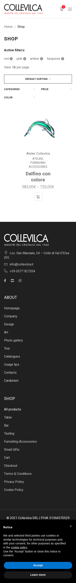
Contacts (10, 372)
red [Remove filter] (6, 58)
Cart (7, 458)
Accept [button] (38, 565)
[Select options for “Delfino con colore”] (38, 197)
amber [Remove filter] (34, 58)
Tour (7, 348)
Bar (6, 425)
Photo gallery (13, 340)
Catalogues (12, 356)
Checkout (10, 466)
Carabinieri (11, 380)
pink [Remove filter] (19, 58)
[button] (70, 526)
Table (8, 417)
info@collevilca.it (21, 264)
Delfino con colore (38, 176)
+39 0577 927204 (22, 271)
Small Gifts (11, 449)
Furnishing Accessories (38, 165)
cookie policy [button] (19, 547)
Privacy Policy (14, 482)
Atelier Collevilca (38, 154)
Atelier (37, 159)
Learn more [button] (38, 574)
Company (10, 316)
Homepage (12, 308)
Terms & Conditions (18, 474)
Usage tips (11, 364)
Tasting (9, 433)
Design (9, 324)
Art (6, 332)
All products (12, 409)
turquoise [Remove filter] (53, 58)
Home (8, 26)
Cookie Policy (13, 490)
